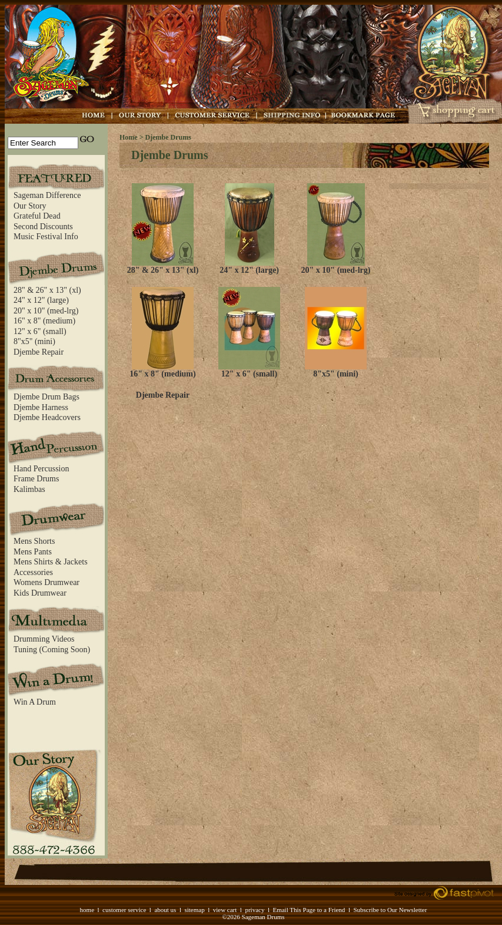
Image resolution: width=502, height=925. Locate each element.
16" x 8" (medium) (44, 320)
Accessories (33, 572)
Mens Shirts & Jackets (51, 561)
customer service (124, 909)
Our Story (30, 205)
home (87, 909)
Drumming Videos (44, 639)
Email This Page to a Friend (308, 909)
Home (128, 137)
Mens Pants (33, 551)
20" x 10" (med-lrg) (46, 310)
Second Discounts (43, 226)
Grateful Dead (37, 216)
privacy (254, 909)
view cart (225, 909)
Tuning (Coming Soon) (52, 649)
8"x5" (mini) (34, 341)
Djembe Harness (41, 407)
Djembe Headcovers (47, 417)
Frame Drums (36, 478)
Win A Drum (35, 702)
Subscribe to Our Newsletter (390, 909)
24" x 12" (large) (41, 300)
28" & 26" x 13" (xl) (47, 290)
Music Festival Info (46, 236)
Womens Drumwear (46, 582)
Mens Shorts (34, 541)
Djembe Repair (39, 352)
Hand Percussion (41, 468)
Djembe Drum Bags (46, 396)
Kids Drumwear (40, 593)
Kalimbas (29, 489)
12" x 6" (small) (40, 331)
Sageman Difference (47, 195)
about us (165, 909)
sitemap (194, 909)
